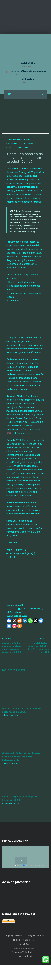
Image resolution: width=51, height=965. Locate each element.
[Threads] (35, 620)
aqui (8, 433)
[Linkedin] (25, 620)
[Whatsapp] (30, 620)
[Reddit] (19, 620)
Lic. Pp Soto (13, 144)
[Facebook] (9, 620)
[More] (19, 626)
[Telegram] (40, 620)
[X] (14, 620)
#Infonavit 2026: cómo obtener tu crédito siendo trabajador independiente (22, 756)
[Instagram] (14, 626)
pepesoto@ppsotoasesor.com (28, 71)
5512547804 (28, 63)
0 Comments (30, 144)
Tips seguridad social (18, 148)
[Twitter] (9, 626)
